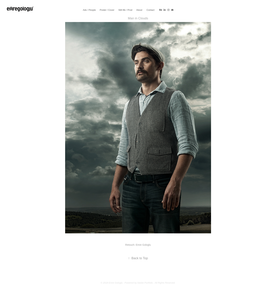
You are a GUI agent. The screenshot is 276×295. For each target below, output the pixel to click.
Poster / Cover (107, 10)
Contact (151, 10)
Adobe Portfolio (145, 282)
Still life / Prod (125, 10)
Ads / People (89, 10)
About (139, 10)
